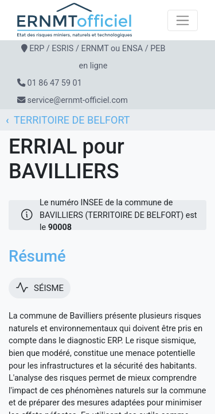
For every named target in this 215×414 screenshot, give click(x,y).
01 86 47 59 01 (55, 83)
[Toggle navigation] (182, 20)
